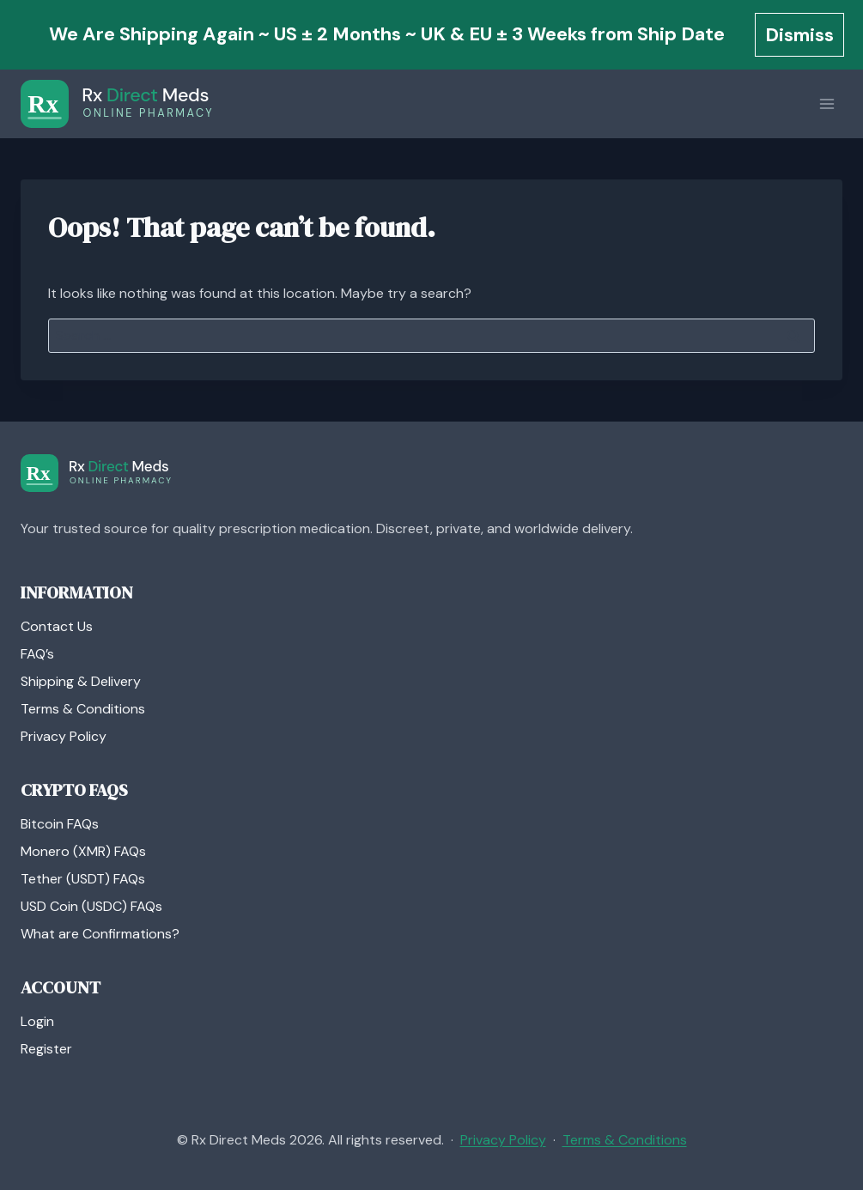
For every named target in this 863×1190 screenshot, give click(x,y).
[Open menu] (826, 104)
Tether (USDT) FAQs (83, 879)
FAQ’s (37, 654)
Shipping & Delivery (81, 681)
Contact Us (57, 626)
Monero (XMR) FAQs (83, 851)
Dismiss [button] (799, 34)
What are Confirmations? (100, 934)
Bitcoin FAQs (60, 824)
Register (46, 1049)
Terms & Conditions (83, 709)
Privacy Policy (63, 736)
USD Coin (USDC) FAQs (91, 906)
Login (37, 1021)
